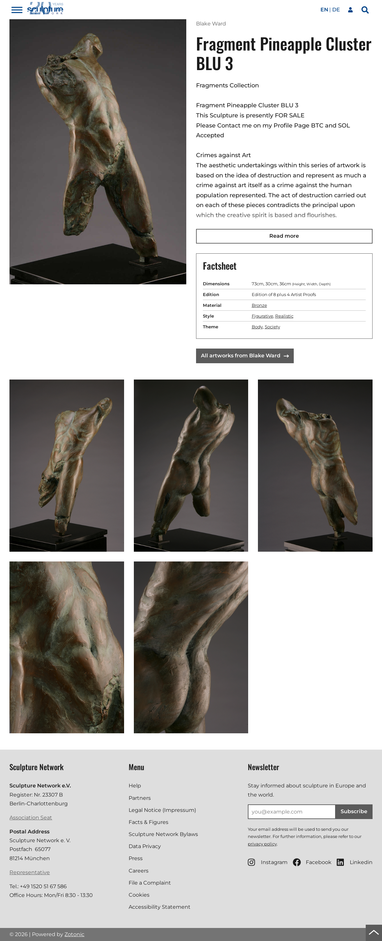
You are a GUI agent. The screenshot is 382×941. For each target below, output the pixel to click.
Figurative (262, 316)
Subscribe (354, 811)
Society (272, 326)
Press (136, 858)
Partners (140, 798)
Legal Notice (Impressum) (162, 810)
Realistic (284, 316)
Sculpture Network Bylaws (163, 834)
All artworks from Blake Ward (245, 355)
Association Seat (30, 817)
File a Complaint (150, 883)
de (336, 10)
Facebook (312, 862)
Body (257, 326)
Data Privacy (145, 846)
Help (135, 786)
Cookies (139, 895)
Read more (284, 236)
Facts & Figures (148, 822)
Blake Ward (211, 24)
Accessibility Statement (160, 907)
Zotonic (74, 934)
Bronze (259, 305)
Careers (139, 871)
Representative (29, 872)
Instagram (268, 862)
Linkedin (355, 862)
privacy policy (262, 843)
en (324, 10)
